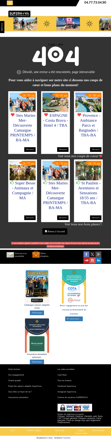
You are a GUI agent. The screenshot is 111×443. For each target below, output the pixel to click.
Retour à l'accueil (55, 231)
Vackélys (66, 438)
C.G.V (12, 430)
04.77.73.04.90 (95, 2)
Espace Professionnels (81, 432)
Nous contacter (98, 430)
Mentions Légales (34, 430)
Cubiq (49, 438)
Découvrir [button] (30, 149)
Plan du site (59, 430)
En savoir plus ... (74, 318)
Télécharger (37, 312)
